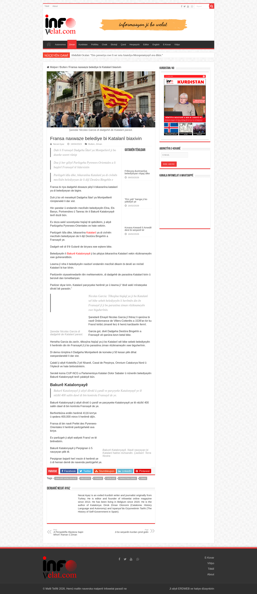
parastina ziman (128, 478)
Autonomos (60, 44)
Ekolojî (114, 44)
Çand (123, 44)
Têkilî (47, 6)
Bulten (63, 67)
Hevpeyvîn (134, 44)
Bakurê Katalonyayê (78, 253)
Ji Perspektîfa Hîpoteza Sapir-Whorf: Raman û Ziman (70, 532)
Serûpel (49, 44)
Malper (52, 67)
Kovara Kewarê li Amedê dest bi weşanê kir (138, 228)
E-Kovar (167, 44)
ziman (143, 478)
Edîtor (146, 44)
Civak (104, 44)
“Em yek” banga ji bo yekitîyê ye (136, 200)
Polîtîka (94, 44)
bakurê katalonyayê (66, 478)
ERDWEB (184, 588)
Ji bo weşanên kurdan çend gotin (131, 531)
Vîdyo (177, 44)
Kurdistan (83, 44)
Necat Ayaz (58, 144)
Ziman (72, 44)
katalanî (111, 478)
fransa (98, 478)
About (55, 6)
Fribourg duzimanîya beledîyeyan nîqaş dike (137, 172)
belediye (85, 478)
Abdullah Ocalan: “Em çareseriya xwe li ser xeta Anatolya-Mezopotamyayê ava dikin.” (117, 55)
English (155, 44)
